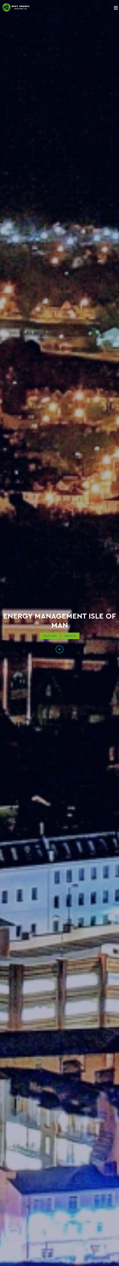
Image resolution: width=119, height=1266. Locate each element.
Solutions (50, 636)
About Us (70, 636)
